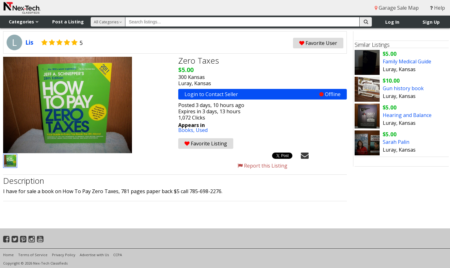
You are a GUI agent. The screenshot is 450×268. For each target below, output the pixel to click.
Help (437, 7)
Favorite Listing (206, 143)
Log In (392, 22)
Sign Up (431, 22)
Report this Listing (262, 165)
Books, (187, 130)
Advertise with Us (94, 254)
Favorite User (318, 43)
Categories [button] (23, 22)
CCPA (117, 254)
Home (8, 254)
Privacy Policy (63, 254)
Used (202, 130)
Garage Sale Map (397, 7)
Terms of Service (33, 254)
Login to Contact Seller (263, 94)
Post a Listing (68, 22)
